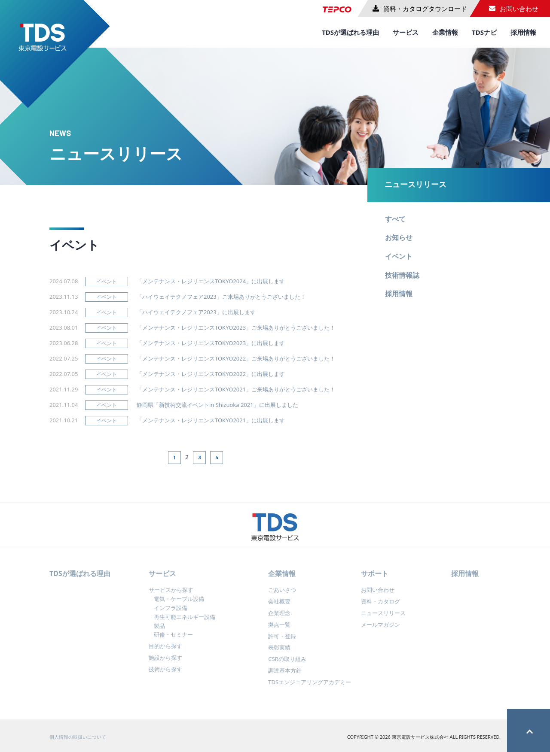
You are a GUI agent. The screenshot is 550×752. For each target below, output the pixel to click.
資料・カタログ (380, 606)
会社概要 (279, 606)
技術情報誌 (402, 275)
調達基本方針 (285, 675)
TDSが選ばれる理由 (350, 32)
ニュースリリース (415, 184)
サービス (406, 32)
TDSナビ (484, 32)
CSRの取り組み (287, 663)
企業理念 (279, 618)
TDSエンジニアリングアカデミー (309, 687)
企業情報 (445, 32)
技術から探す (165, 674)
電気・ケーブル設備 (179, 603)
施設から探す (165, 662)
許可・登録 (282, 641)
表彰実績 (279, 652)
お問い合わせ (377, 595)
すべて (395, 219)
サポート (374, 578)
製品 (159, 630)
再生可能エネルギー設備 (184, 621)
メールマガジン (380, 629)
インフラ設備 (170, 612)
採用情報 (523, 32)
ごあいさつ (282, 595)
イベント (398, 256)
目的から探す (165, 651)
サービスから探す (171, 595)
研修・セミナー (173, 639)
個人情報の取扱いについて (77, 741)
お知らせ (398, 237)
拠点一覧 (279, 629)
